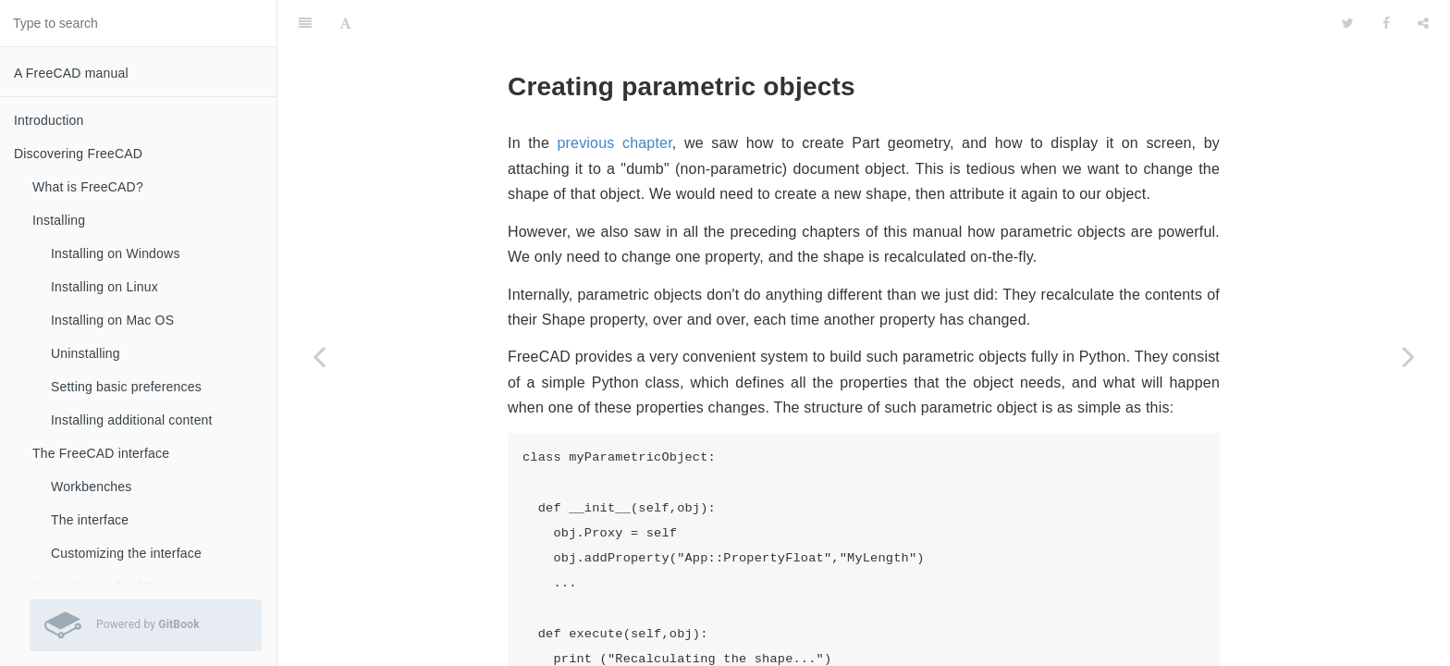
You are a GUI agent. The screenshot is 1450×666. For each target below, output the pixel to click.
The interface (90, 519)
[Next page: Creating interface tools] (1408, 356)
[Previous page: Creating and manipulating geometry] (319, 356)
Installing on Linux (104, 286)
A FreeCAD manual (71, 73)
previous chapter (614, 97)
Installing (58, 220)
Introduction (49, 120)
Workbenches (91, 486)
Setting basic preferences (126, 386)
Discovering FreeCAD (78, 153)
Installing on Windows (115, 253)
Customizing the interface (126, 553)
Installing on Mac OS (112, 320)
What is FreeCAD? (87, 186)
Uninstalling (85, 353)
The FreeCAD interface (100, 453)
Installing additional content (132, 420)
